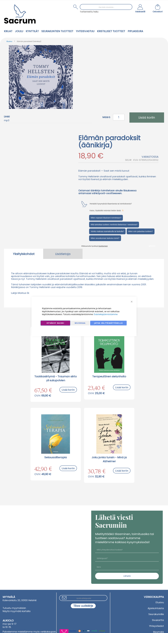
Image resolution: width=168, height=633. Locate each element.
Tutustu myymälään (14, 608)
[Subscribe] (83, 605)
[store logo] (20, 14)
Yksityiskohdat (24, 254)
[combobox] (106, 7)
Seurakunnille (156, 614)
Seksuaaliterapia (55, 457)
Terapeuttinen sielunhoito (109, 376)
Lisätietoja (62, 254)
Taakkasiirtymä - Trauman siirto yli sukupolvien (55, 378)
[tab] (23, 254)
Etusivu (9, 41)
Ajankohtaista (156, 608)
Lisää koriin (68, 389)
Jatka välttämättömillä (108, 323)
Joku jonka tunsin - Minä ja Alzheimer (109, 459)
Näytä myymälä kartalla (16, 611)
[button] (140, 9)
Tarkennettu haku (89, 11)
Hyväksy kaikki (55, 323)
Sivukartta (158, 620)
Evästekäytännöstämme (106, 314)
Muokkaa (80, 323)
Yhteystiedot (156, 626)
